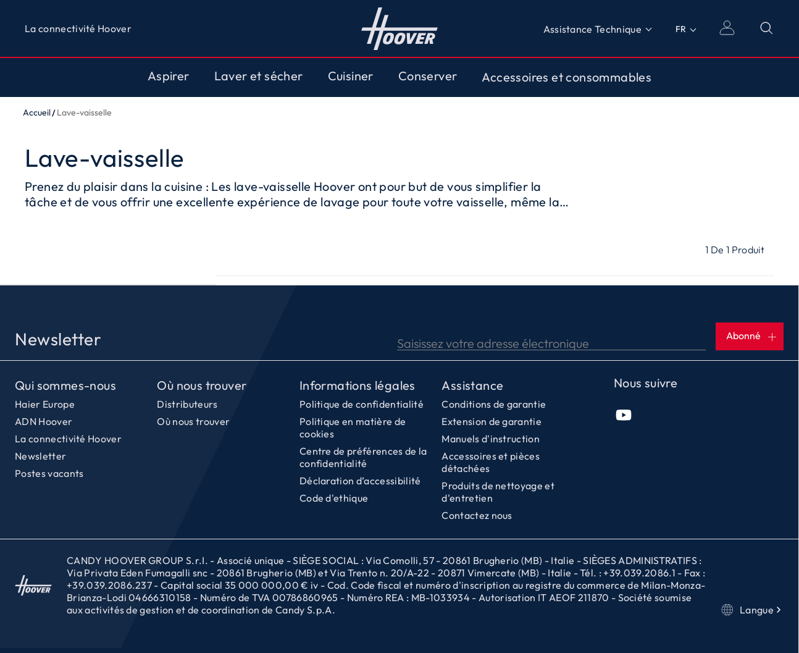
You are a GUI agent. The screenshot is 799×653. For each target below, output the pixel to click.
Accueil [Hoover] (399, 28)
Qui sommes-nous (65, 385)
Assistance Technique (592, 29)
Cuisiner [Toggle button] (351, 76)
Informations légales (357, 385)
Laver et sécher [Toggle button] (258, 76)
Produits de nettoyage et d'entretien (497, 491)
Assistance (472, 385)
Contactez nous (476, 515)
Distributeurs (187, 404)
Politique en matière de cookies (352, 427)
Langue (752, 610)
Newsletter (40, 456)
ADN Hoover (43, 421)
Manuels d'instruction (490, 438)
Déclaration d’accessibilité (360, 480)
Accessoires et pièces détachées (490, 462)
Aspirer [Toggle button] (169, 76)
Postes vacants (49, 473)
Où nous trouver (201, 385)
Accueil (37, 112)
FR (681, 29)
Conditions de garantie (493, 404)
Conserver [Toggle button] (428, 76)
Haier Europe (45, 404)
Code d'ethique (333, 498)
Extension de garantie (491, 421)
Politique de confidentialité (361, 404)
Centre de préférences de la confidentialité (363, 457)
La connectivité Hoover (78, 28)
